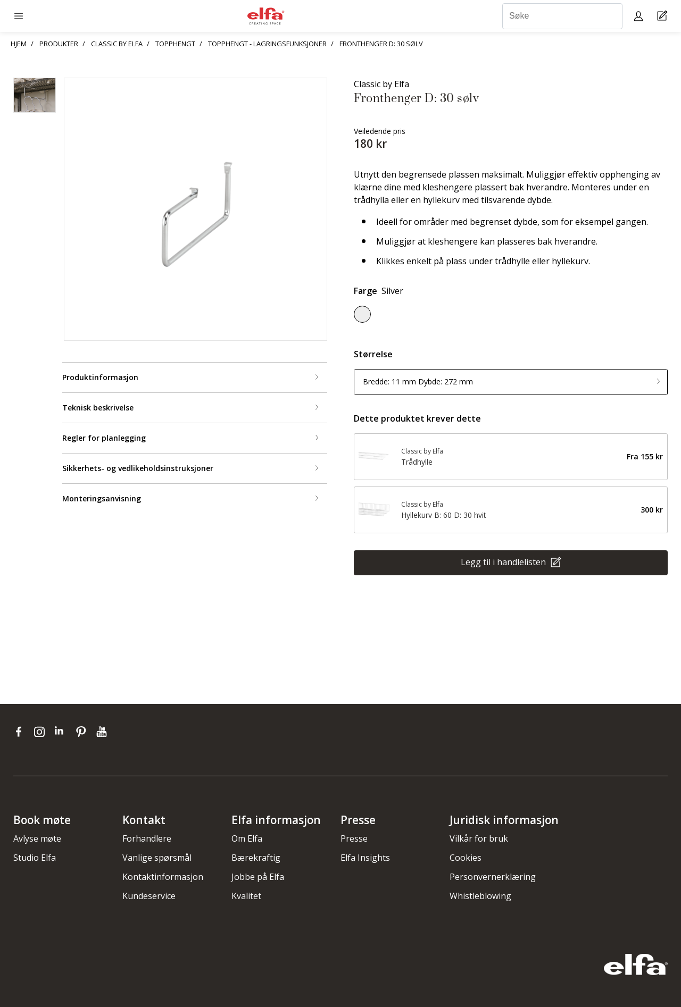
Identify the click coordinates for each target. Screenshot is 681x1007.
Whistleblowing (480, 896)
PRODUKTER (58, 43)
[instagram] (41, 731)
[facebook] (21, 731)
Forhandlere (146, 838)
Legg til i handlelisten (504, 561)
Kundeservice (149, 896)
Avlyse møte (37, 838)
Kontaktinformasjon (162, 877)
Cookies (465, 857)
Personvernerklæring (493, 877)
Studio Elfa (34, 857)
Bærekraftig (255, 857)
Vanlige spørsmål (157, 857)
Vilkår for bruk (479, 838)
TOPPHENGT (175, 43)
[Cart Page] (663, 16)
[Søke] (562, 16)
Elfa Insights (365, 857)
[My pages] (639, 15)
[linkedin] (62, 731)
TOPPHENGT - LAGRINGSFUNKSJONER (267, 43)
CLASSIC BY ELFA (117, 43)
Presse (354, 838)
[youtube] (103, 731)
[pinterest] (83, 731)
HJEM (19, 43)
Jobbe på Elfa (257, 877)
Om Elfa (246, 838)
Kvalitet (246, 896)
